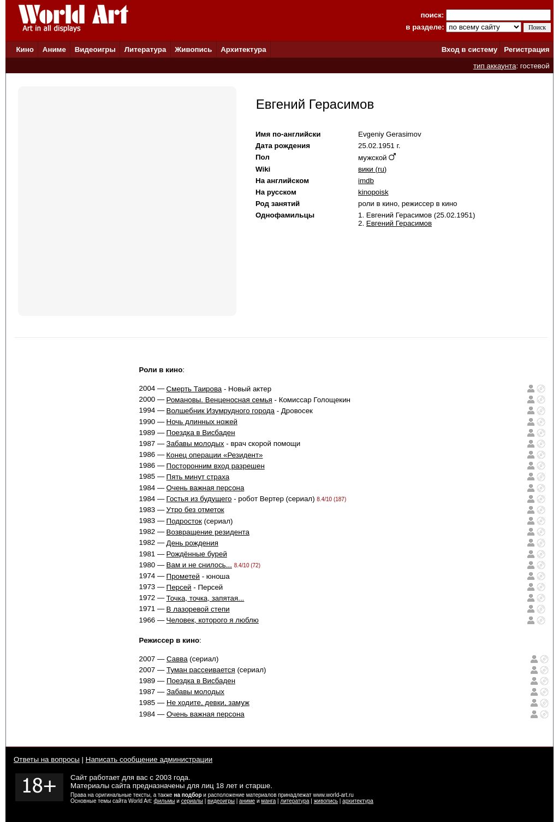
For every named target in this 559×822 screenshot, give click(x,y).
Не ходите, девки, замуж (207, 702)
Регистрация (526, 49)
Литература (145, 49)
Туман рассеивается (200, 670)
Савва (177, 659)
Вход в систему (469, 49)
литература (294, 801)
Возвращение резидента (207, 532)
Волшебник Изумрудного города (220, 411)
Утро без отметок (195, 510)
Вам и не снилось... (199, 565)
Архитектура (243, 49)
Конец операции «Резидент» (214, 455)
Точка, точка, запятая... (205, 598)
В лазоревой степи (198, 609)
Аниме (54, 49)
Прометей (183, 576)
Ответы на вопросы (47, 759)
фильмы (164, 801)
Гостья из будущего (199, 499)
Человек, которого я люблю (212, 620)
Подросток (184, 521)
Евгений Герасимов (399, 223)
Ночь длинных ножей (201, 422)
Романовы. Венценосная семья (219, 400)
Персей (179, 587)
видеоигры (221, 801)
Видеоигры (95, 49)
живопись (326, 801)
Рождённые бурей (196, 554)
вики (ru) (372, 169)
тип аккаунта (494, 66)
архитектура (357, 801)
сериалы (192, 801)
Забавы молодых (195, 443)
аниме (247, 801)
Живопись (193, 49)
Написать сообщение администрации (149, 759)
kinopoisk (373, 192)
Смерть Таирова (194, 389)
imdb (366, 181)
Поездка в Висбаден (200, 432)
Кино (25, 49)
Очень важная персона (205, 488)
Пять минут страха (198, 477)
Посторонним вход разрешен (215, 466)
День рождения (192, 543)
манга (268, 801)
